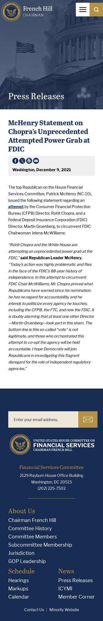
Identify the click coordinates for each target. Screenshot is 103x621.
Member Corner (76, 597)
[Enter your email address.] (43, 419)
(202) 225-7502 (52, 488)
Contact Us (34, 609)
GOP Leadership (27, 561)
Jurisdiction (21, 553)
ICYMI (65, 588)
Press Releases (75, 580)
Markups (18, 588)
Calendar (18, 597)
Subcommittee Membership (40, 545)
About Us (21, 510)
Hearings (18, 580)
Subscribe (88, 419)
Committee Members (32, 537)
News (66, 570)
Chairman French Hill (32, 520)
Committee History (30, 528)
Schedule (21, 570)
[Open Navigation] (83, 9)
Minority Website (64, 609)
